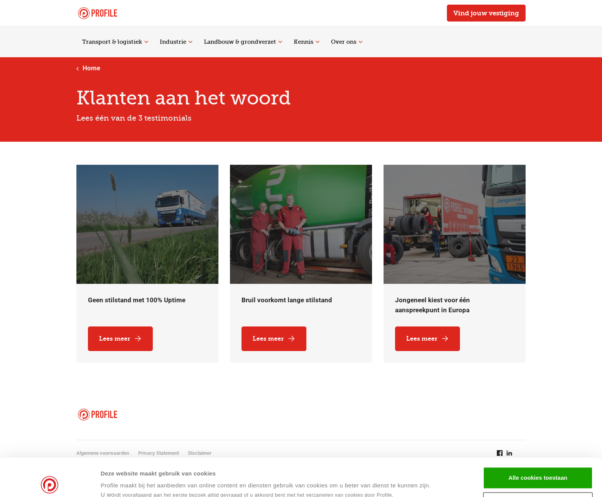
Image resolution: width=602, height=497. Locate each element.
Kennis (306, 41)
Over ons (346, 41)
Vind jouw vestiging (486, 13)
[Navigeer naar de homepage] (97, 13)
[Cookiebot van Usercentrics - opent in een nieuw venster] (49, 482)
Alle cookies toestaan (537, 439)
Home (88, 68)
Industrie (176, 41)
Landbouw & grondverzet (243, 41)
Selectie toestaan (538, 465)
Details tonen (372, 482)
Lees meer (120, 338)
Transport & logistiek (115, 41)
